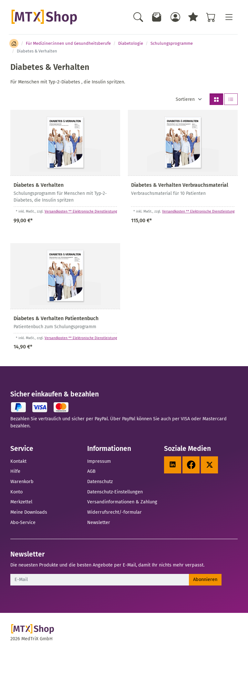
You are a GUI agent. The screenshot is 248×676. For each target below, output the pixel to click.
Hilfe (15, 471)
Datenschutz (100, 481)
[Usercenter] (175, 17)
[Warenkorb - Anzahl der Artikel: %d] (211, 17)
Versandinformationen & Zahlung (122, 502)
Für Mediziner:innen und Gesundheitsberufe (68, 43)
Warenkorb (22, 481)
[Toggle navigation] (229, 17)
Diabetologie (130, 43)
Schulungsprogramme (171, 43)
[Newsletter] (157, 17)
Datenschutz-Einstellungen (115, 492)
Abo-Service (23, 522)
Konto (16, 492)
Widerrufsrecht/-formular (114, 512)
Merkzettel (21, 502)
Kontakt (18, 461)
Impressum (99, 461)
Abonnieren (205, 579)
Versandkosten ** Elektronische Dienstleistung (81, 211)
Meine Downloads (28, 512)
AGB (91, 471)
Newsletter (98, 522)
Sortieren (185, 99)
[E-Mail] (99, 580)
